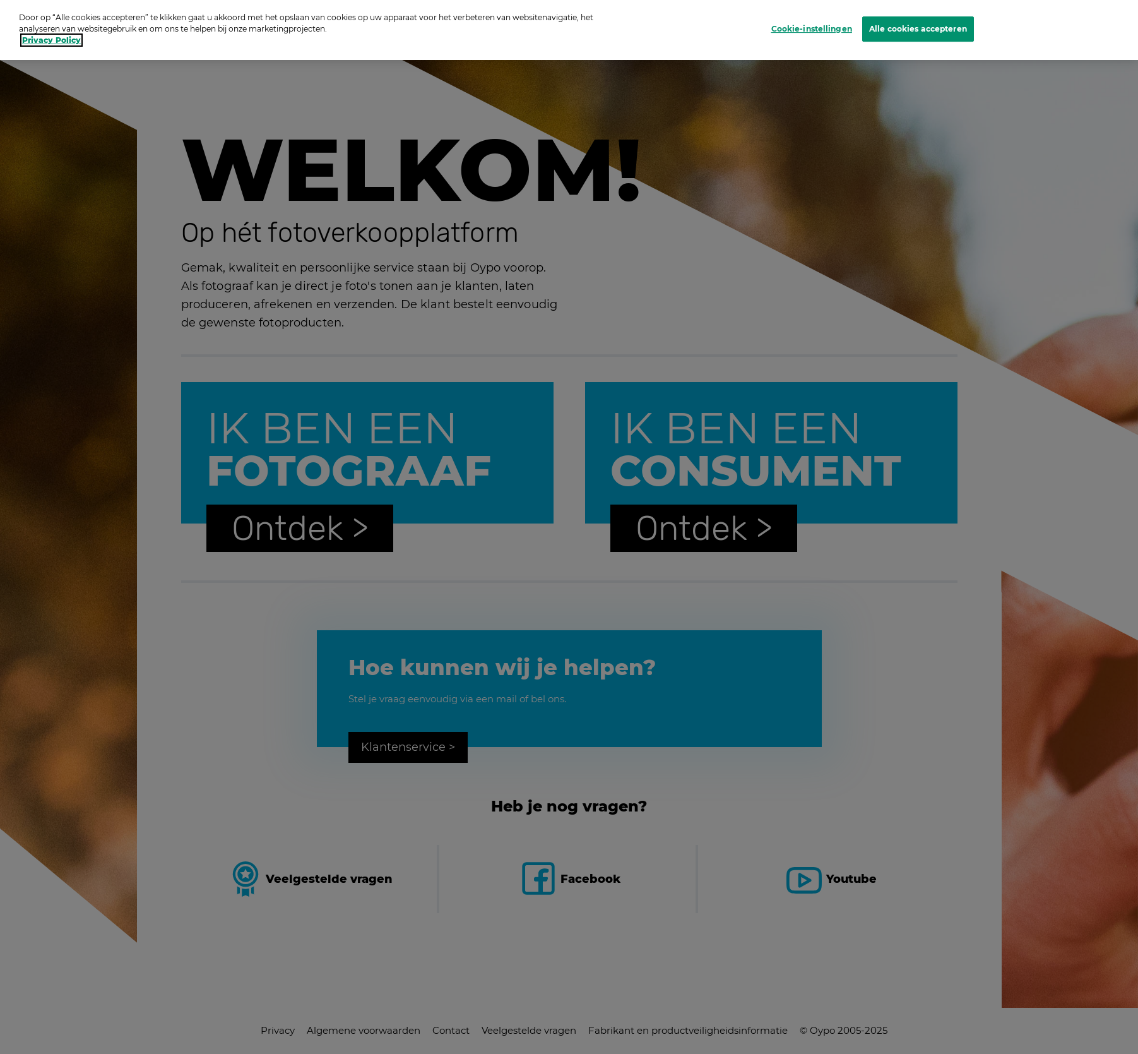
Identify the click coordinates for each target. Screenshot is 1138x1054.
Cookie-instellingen (811, 16)
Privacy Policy (51, 28)
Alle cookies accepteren (918, 16)
